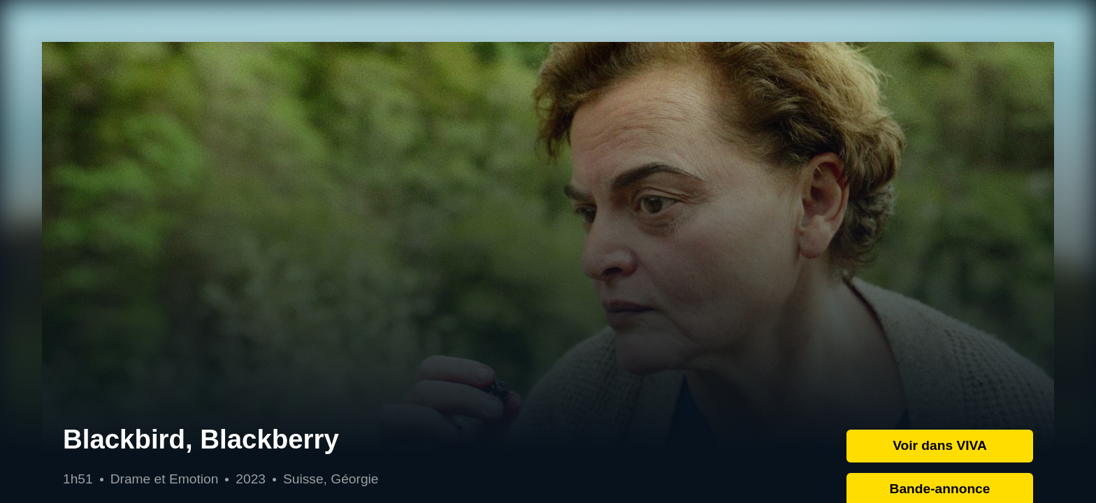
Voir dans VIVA (940, 445)
